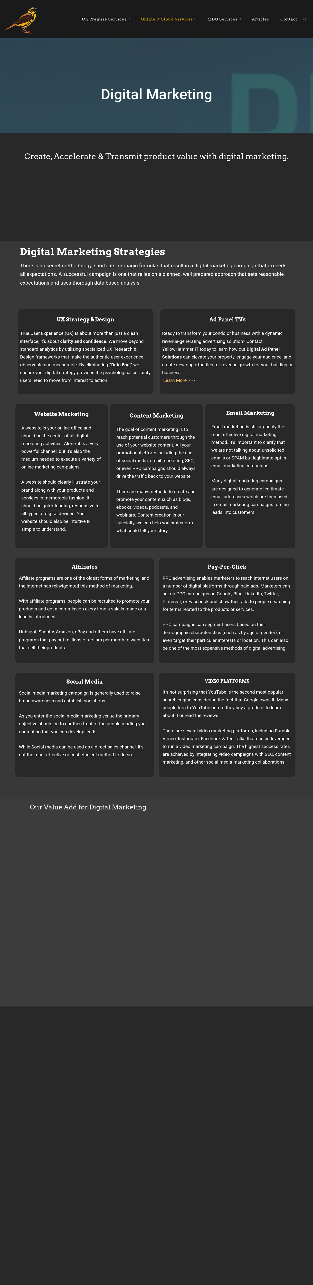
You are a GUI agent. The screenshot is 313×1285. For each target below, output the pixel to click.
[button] (128, 19)
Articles (260, 19)
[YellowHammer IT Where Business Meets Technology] (21, 19)
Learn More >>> (179, 381)
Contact (288, 19)
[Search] (304, 19)
